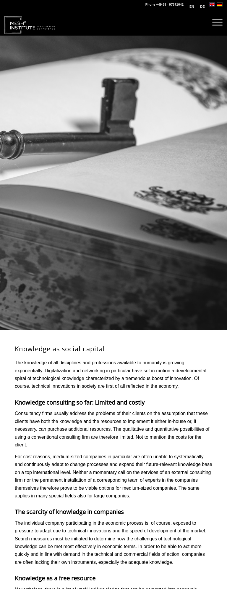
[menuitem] (192, 6)
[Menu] (214, 22)
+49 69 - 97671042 (170, 4)
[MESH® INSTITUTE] (30, 22)
